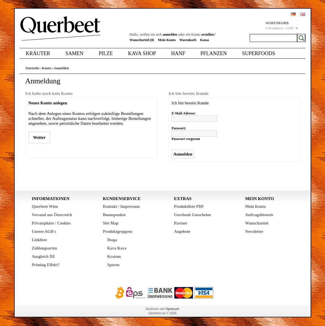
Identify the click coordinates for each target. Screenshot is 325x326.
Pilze (106, 53)
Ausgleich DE (43, 256)
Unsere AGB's (44, 231)
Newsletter (254, 231)
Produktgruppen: (118, 231)
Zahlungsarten (44, 248)
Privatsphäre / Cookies (51, 223)
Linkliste (39, 240)
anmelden (170, 34)
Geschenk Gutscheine (192, 215)
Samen (75, 53)
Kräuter (38, 53)
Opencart (172, 309)
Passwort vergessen (186, 139)
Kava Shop (142, 53)
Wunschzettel (256, 223)
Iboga (112, 240)
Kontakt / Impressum (121, 206)
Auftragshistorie (259, 215)
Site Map (110, 223)
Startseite (33, 68)
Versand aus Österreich (52, 215)
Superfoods (258, 53)
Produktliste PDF (189, 206)
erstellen (207, 34)
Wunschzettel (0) (142, 40)
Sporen (113, 265)
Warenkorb (187, 40)
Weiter (39, 137)
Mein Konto (167, 40)
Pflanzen (213, 53)
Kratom (114, 256)
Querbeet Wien (45, 206)
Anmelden (61, 68)
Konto (46, 68)
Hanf (178, 53)
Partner (181, 223)
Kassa (204, 40)
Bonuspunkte (114, 215)
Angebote (182, 231)
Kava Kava (116, 248)
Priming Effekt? (46, 265)
